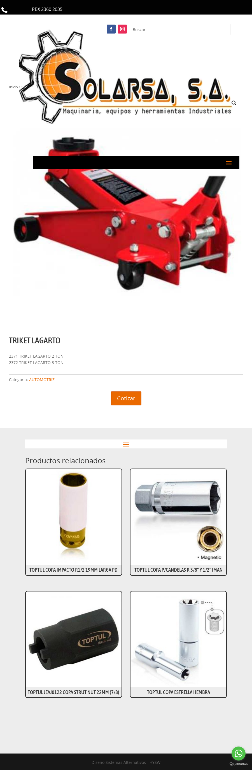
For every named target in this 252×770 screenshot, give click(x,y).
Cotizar (126, 398)
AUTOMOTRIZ (42, 379)
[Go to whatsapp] (239, 754)
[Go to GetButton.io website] (239, 764)
